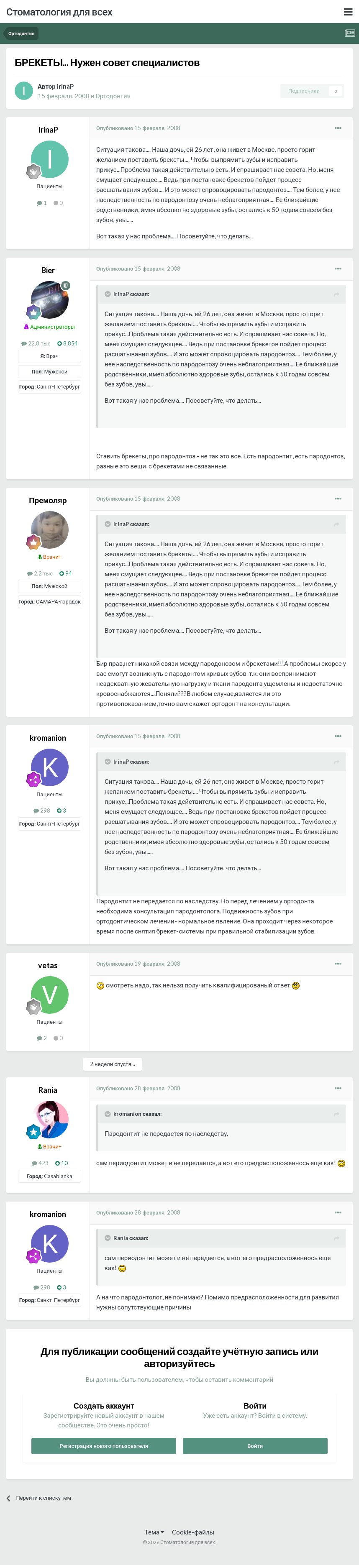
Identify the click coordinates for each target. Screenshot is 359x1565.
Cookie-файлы (193, 1532)
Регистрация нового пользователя (103, 1445)
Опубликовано (138, 128)
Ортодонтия (112, 96)
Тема (154, 1532)
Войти (255, 1445)
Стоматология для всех (59, 11)
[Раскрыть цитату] (108, 294)
